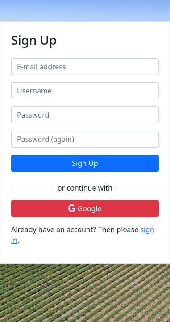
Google (84, 208)
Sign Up (85, 163)
